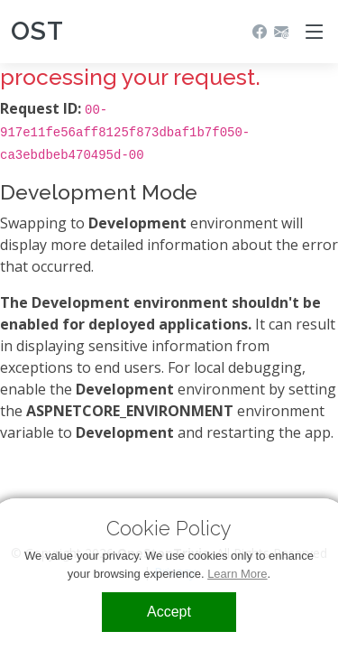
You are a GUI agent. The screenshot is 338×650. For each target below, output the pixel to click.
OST (37, 31)
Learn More (237, 573)
